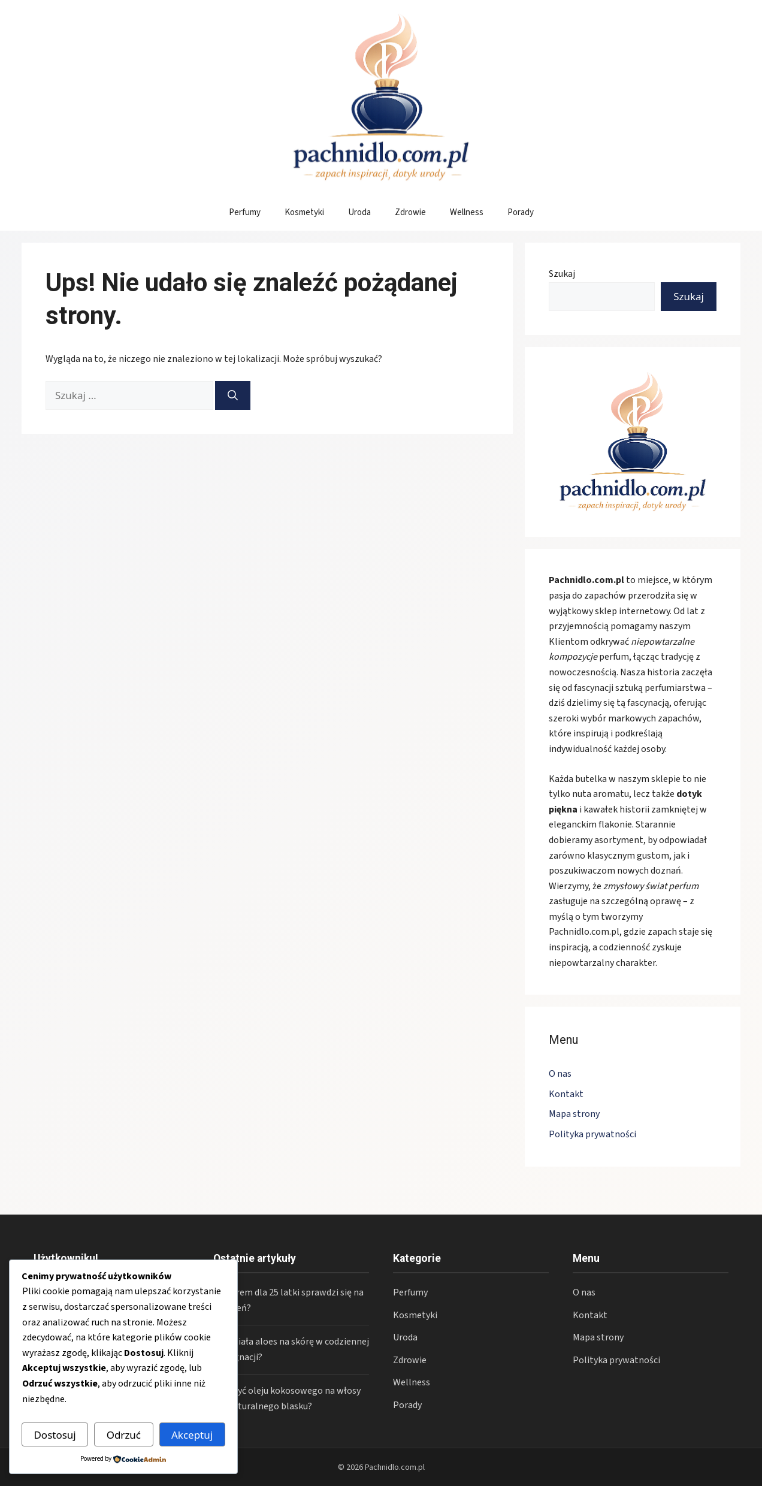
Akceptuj (192, 1435)
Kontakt (566, 1094)
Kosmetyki (304, 212)
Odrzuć (124, 1435)
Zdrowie (410, 212)
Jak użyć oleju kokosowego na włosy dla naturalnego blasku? (287, 1398)
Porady (520, 212)
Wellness (466, 212)
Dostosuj (54, 1435)
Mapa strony (574, 1113)
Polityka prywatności (592, 1134)
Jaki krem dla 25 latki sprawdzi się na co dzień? (288, 1300)
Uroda (359, 212)
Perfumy (245, 212)
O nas (560, 1073)
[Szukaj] (232, 395)
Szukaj (562, 273)
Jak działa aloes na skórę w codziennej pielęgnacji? (291, 1349)
